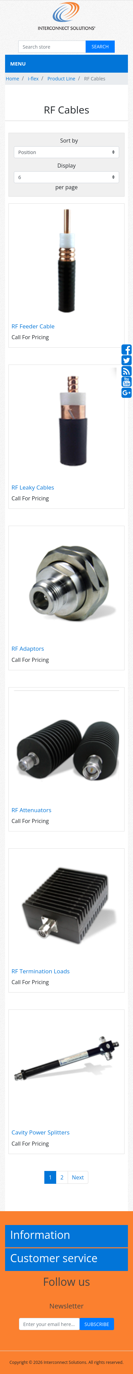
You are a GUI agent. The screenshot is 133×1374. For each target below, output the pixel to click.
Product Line (61, 78)
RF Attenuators (31, 810)
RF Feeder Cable (33, 326)
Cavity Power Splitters (41, 1132)
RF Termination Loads (41, 971)
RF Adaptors (28, 648)
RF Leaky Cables (33, 487)
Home (12, 78)
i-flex (33, 78)
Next (78, 1177)
